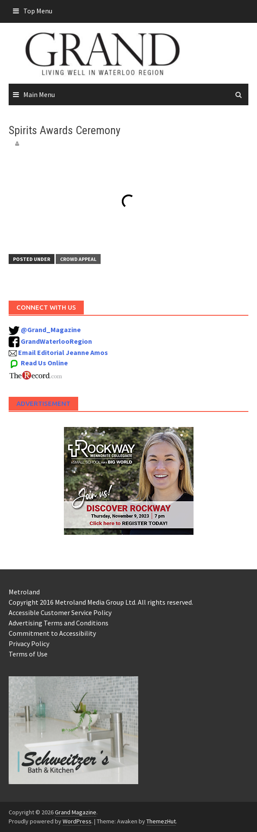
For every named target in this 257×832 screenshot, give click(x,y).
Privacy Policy (29, 643)
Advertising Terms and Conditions (58, 623)
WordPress (77, 821)
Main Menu (39, 94)
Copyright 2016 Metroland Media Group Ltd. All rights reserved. (101, 602)
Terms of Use (28, 654)
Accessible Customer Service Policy (60, 612)
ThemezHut (161, 821)
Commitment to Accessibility (52, 633)
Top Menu (37, 10)
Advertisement (43, 403)
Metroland (24, 591)
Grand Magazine (75, 812)
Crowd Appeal (78, 259)
